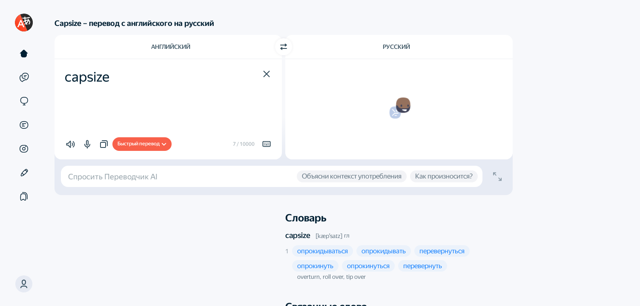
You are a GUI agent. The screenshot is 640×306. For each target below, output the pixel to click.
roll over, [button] (333, 276)
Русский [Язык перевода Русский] (396, 46)
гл (346, 235)
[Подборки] (23, 196)
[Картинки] (23, 148)
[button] (23, 283)
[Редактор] (23, 172)
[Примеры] (23, 77)
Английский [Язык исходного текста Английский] (170, 46)
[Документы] (23, 124)
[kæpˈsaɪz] (329, 235)
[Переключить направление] (283, 46)
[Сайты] (23, 101)
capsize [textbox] (87, 77)
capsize (297, 235)
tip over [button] (356, 276)
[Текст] (23, 53)
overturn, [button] (309, 276)
